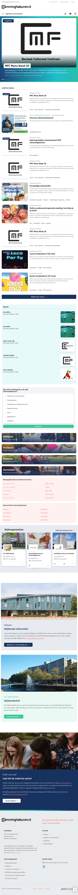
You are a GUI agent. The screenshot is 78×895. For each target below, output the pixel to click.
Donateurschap (64, 2)
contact (49, 788)
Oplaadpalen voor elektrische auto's (16, 404)
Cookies (47, 888)
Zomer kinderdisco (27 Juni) (43, 275)
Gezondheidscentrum (9, 498)
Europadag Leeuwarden (40, 185)
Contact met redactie (12, 869)
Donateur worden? (11, 878)
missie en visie (15, 852)
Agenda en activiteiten (51, 837)
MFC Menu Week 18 (38, 231)
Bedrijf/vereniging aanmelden (15, 872)
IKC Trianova (6, 516)
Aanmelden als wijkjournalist (15, 875)
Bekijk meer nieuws (39, 297)
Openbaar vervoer (11, 408)
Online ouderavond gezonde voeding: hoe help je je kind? (51, 209)
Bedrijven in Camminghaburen (18, 645)
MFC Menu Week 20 (17, 65)
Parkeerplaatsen (10, 400)
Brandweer (6, 494)
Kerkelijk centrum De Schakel (64, 553)
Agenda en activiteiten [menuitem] (12, 13)
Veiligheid (8, 421)
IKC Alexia (6, 509)
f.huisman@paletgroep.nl (34, 638)
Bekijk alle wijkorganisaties (65, 530)
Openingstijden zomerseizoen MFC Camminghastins (45, 141)
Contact (73, 2)
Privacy (35, 888)
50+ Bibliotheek (8, 553)
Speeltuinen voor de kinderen (14, 396)
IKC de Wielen (7, 520)
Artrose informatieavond (41, 117)
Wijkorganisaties (11, 863)
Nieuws (46, 834)
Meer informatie (14, 716)
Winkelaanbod (9, 417)
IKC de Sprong (7, 513)
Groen (7, 412)
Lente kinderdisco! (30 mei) (42, 253)
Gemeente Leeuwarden (9, 487)
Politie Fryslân (7, 491)
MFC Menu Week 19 (38, 163)
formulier (65, 783)
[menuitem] (75, 13)
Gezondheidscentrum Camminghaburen (42, 115)
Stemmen (38, 426)
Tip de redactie (53, 2)
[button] (3, 79)
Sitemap (41, 888)
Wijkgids (8, 866)
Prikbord (47, 840)
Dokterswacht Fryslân (9, 483)
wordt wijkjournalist (19, 794)
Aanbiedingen (48, 844)
